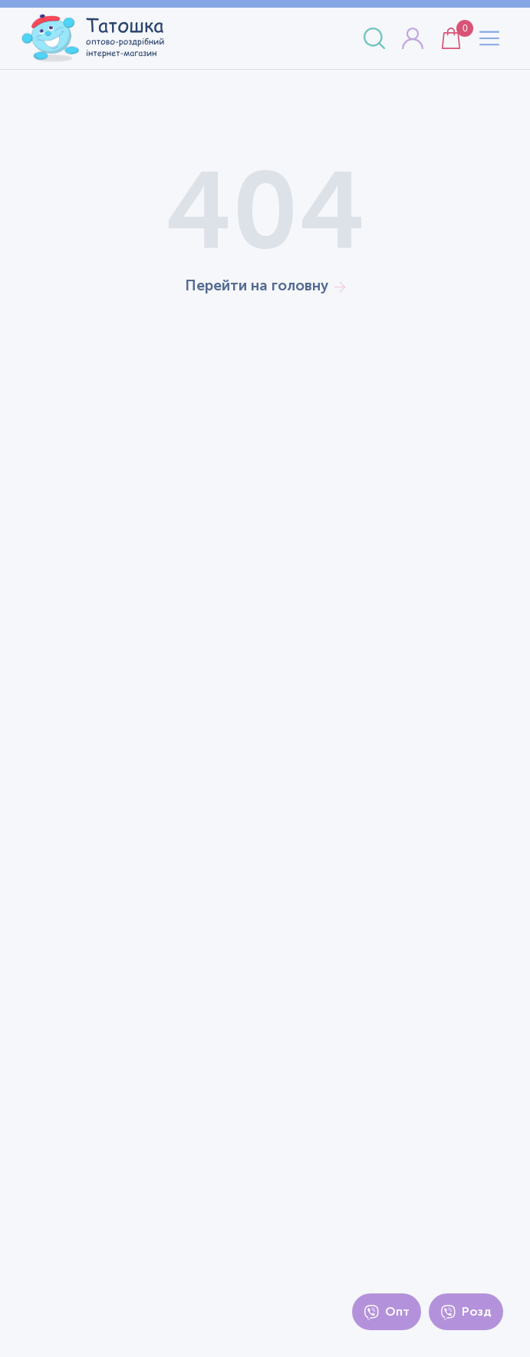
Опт (387, 1312)
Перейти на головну (265, 285)
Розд (466, 1312)
